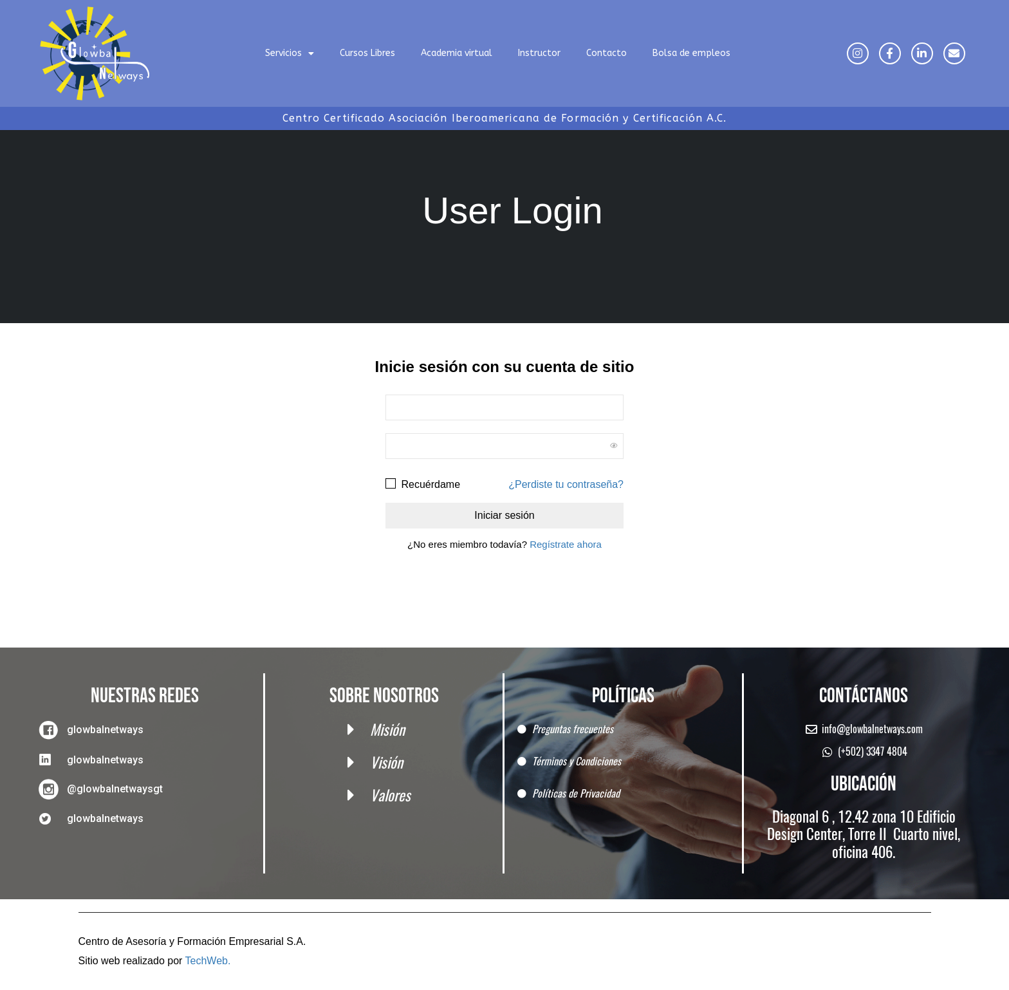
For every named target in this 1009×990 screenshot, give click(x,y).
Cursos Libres (367, 53)
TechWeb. (208, 960)
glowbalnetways (105, 730)
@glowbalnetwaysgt (115, 789)
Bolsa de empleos (691, 53)
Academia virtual (456, 53)
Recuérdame (422, 483)
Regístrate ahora (566, 544)
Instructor (539, 53)
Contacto (606, 53)
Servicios (289, 53)
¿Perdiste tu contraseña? (566, 484)
